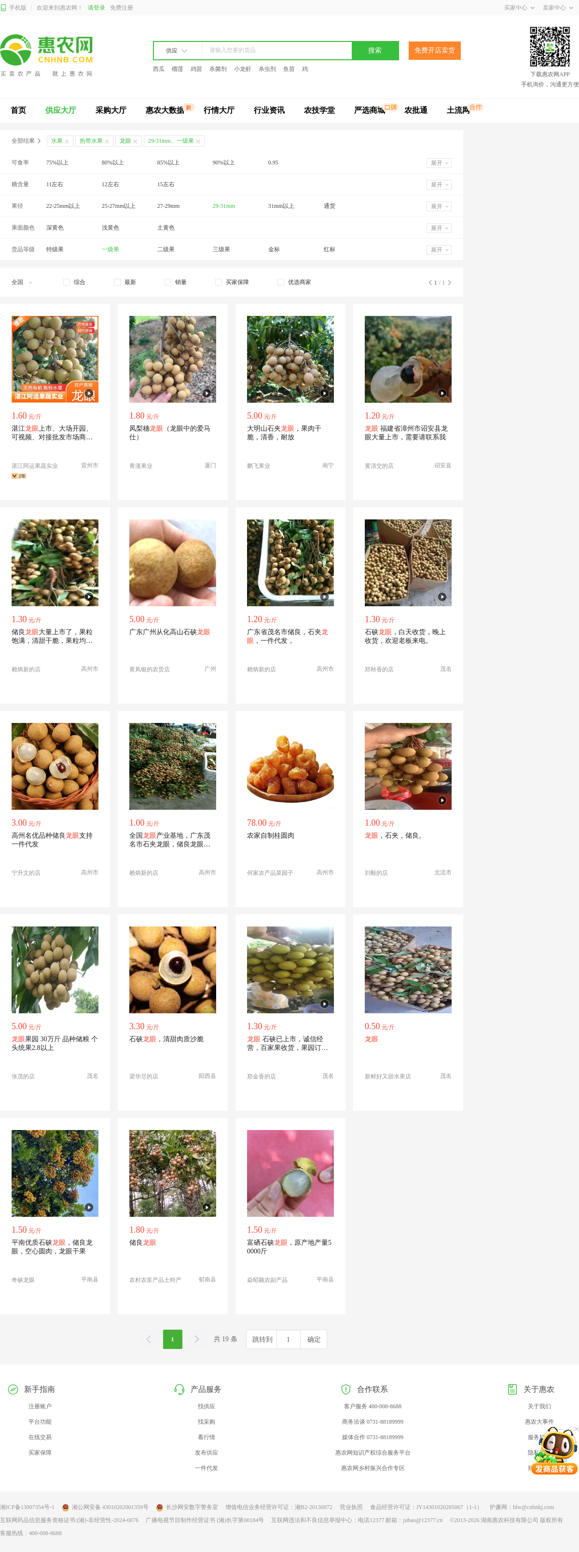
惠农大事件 (539, 1421)
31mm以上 (281, 206)
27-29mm (168, 206)
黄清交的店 (379, 466)
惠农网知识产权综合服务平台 (373, 1452)
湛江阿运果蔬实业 (35, 466)
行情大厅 (219, 110)
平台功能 (40, 1421)
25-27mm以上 (119, 206)
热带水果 (91, 140)
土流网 (458, 110)
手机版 (13, 8)
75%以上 (57, 162)
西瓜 (159, 69)
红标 (329, 249)
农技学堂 (319, 110)
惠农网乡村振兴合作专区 (373, 1468)
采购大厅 (111, 110)
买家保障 (40, 1452)
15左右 (166, 184)
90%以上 (224, 162)
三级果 (221, 249)
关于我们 (539, 1406)
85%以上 (168, 162)
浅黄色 (110, 227)
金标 (274, 249)
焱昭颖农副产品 (267, 1280)
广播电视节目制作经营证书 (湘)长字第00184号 (205, 1520)
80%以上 (113, 162)
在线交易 (40, 1437)
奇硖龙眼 (23, 1280)
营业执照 (351, 1507)
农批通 (415, 110)
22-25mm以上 (63, 206)
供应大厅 (60, 110)
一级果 (110, 249)
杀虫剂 (267, 69)
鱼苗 (289, 69)
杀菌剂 (218, 69)
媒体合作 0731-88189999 (372, 1437)
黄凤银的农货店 (149, 669)
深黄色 (55, 227)
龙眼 (125, 140)
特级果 (55, 249)
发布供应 (206, 1452)
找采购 (206, 1421)
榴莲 (177, 69)
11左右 (55, 184)
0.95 (273, 162)
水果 (57, 140)
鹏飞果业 (258, 466)
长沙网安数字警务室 (187, 1507)
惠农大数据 (165, 110)
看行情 (206, 1437)
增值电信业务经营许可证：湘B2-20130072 (278, 1507)
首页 (18, 110)
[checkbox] (74, 282)
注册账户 (40, 1406)
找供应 (206, 1406)
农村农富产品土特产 (155, 1280)
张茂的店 (23, 1076)
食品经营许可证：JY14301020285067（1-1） (426, 1507)
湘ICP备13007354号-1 (27, 1507)
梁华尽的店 (143, 1076)
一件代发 (206, 1468)
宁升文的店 (26, 873)
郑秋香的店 (379, 669)
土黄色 (166, 227)
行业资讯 (269, 110)
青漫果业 (140, 466)
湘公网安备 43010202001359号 (105, 1507)
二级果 (166, 249)
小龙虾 (242, 69)
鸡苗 (196, 69)
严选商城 (369, 110)
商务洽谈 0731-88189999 (372, 1421)
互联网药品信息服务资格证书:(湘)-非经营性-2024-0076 (69, 1520)
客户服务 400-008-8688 (372, 1406)
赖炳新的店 (26, 669)
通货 (329, 206)
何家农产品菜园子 (270, 873)
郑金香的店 (261, 1076)
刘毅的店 (376, 873)
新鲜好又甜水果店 (388, 1076)
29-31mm (224, 206)
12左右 (110, 184)
